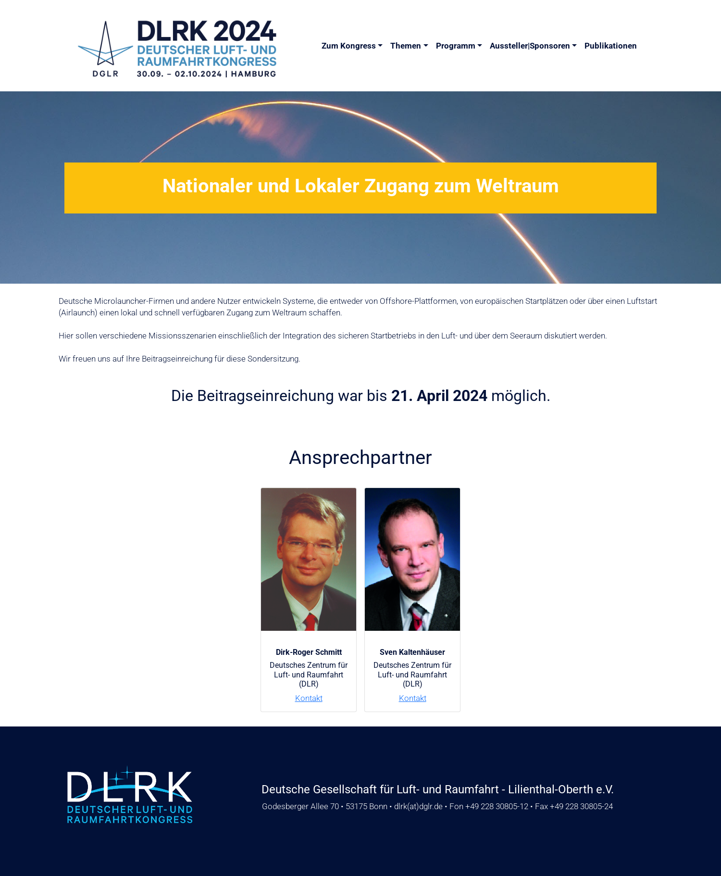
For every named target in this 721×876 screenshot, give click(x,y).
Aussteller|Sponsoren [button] (530, 45)
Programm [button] (455, 45)
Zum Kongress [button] (349, 45)
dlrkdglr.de (418, 806)
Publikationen (610, 45)
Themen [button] (405, 45)
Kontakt (309, 698)
